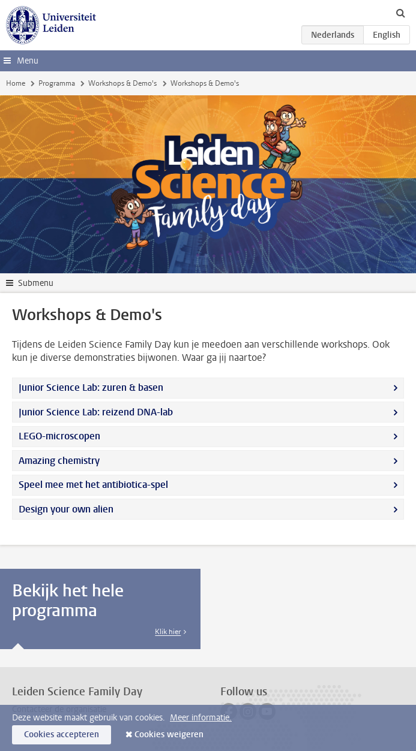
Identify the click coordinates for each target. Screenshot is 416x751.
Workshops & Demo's (122, 83)
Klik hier (168, 632)
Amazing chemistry (59, 460)
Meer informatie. (201, 717)
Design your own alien (66, 509)
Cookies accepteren (61, 734)
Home (15, 83)
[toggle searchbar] (400, 12)
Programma (56, 83)
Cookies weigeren (168, 734)
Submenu (35, 283)
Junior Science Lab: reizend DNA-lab (96, 412)
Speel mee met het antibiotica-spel (93, 484)
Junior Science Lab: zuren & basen (91, 387)
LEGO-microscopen (59, 436)
